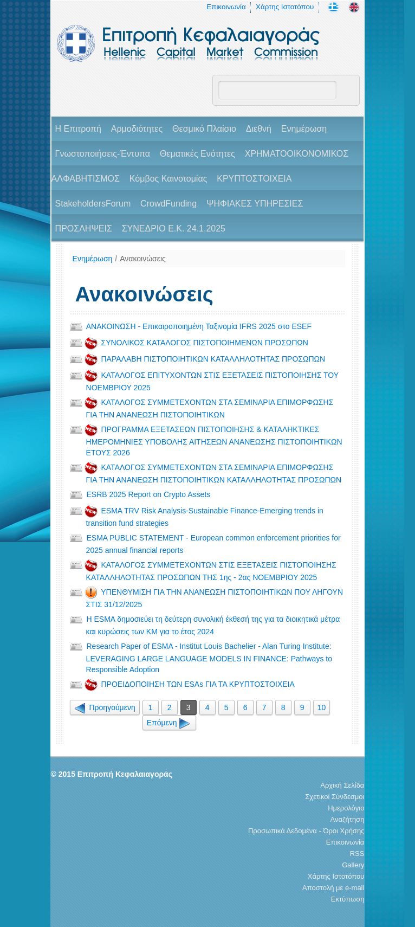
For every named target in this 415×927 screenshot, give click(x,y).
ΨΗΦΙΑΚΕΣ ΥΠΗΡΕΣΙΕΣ (254, 203)
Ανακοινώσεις (143, 258)
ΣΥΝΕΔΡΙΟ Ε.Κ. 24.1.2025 (173, 228)
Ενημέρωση (304, 128)
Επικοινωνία (225, 7)
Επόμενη (169, 722)
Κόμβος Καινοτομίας (168, 178)
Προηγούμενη (104, 707)
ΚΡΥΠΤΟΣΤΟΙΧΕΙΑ (254, 178)
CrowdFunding (168, 203)
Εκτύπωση (348, 899)
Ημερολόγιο (346, 808)
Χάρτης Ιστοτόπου (285, 7)
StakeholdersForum (93, 203)
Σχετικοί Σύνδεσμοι (334, 797)
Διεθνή (258, 128)
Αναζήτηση (347, 819)
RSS (357, 853)
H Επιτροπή (78, 128)
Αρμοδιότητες (137, 128)
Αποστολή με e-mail (333, 888)
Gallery (353, 865)
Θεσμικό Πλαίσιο (204, 128)
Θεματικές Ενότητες (197, 153)
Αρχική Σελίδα (342, 785)
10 (321, 707)
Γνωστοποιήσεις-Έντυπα (102, 153)
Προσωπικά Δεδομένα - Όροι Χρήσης (306, 831)
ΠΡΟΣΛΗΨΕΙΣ (83, 228)
